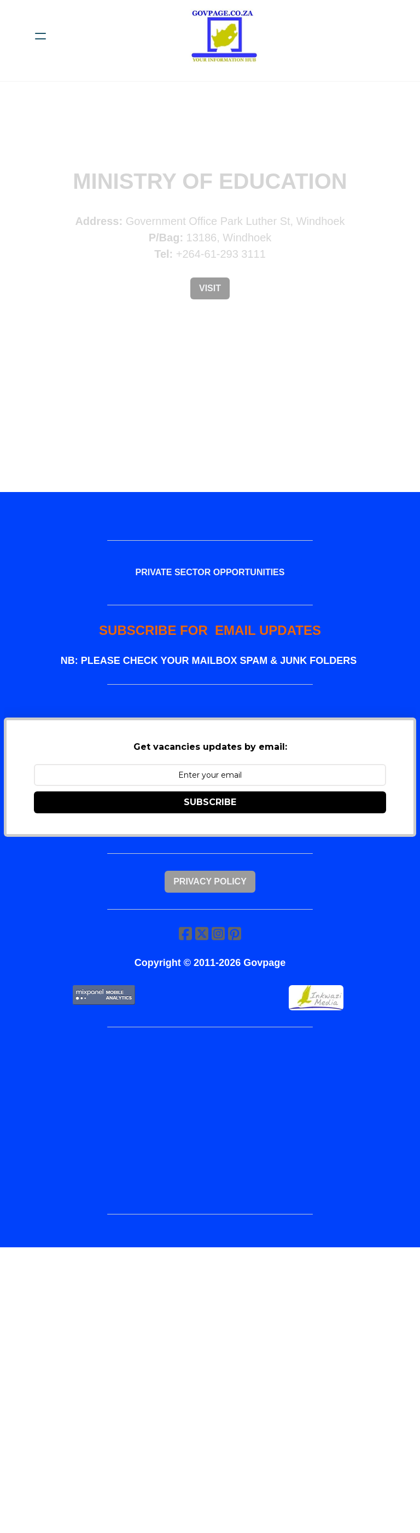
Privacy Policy (210, 898)
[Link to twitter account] (201, 954)
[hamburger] (40, 36)
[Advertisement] (210, 1146)
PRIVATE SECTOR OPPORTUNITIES (210, 576)
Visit (210, 288)
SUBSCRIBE (210, 815)
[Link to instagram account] (218, 954)
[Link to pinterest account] (236, 954)
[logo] (224, 36)
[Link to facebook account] (183, 954)
